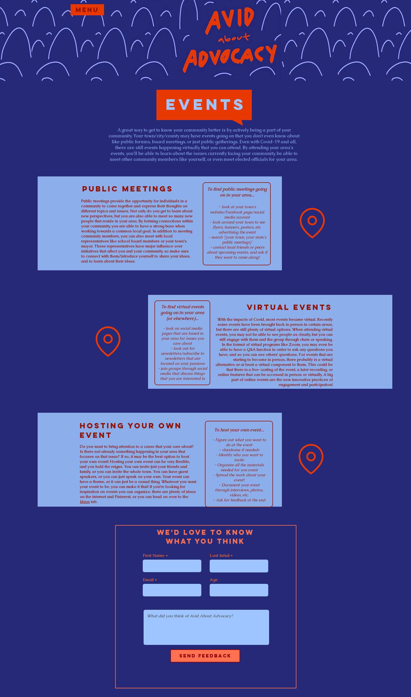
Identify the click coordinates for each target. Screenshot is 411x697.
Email (148, 579)
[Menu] (87, 9)
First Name (154, 555)
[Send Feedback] (205, 655)
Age (214, 579)
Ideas (85, 501)
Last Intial (219, 555)
